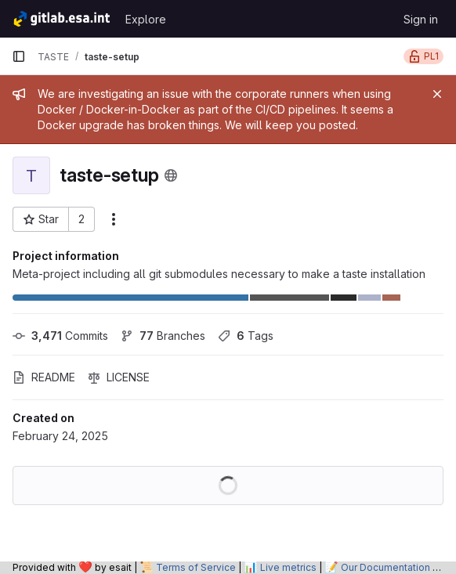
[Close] (437, 94)
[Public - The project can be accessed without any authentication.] (171, 175)
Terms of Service (196, 567)
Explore (145, 19)
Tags (245, 335)
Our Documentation (385, 567)
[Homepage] (61, 18)
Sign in (421, 19)
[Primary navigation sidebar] (18, 56)
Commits (60, 335)
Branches (163, 335)
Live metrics (288, 567)
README (44, 377)
